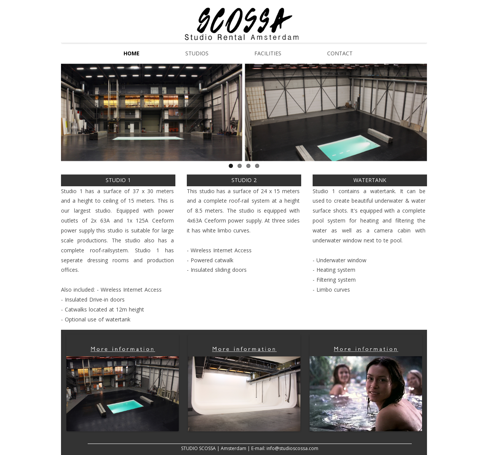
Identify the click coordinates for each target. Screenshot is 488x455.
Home (132, 53)
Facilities (267, 53)
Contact (340, 53)
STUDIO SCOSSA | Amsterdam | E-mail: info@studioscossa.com (249, 448)
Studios (197, 53)
